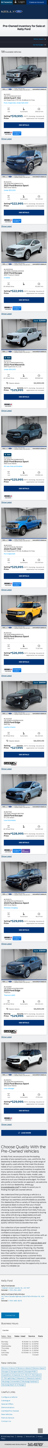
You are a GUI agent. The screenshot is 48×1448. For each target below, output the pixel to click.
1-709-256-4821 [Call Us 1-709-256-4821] (14, 1290)
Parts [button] (40, 1336)
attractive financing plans (12, 1220)
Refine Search (39, 39)
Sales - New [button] (6, 1336)
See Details (24, 125)
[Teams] (16, 1330)
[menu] (43, 11)
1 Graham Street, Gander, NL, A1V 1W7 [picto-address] (15, 1288)
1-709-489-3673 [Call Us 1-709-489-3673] (15, 1301)
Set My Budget (38, 45)
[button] (7, 2)
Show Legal (6, 139)
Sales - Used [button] (19, 1336)
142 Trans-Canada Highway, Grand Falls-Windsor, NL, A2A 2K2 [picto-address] (22, 1297)
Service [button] (31, 1336)
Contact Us (10, 1315)
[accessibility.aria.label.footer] (35, 1444)
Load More (24, 1133)
